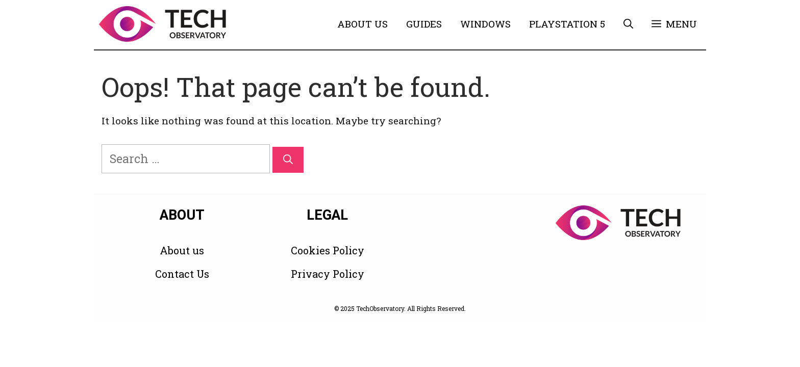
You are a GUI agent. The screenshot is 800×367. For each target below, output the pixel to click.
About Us (362, 23)
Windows (485, 23)
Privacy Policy (327, 273)
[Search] (288, 160)
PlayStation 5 (567, 23)
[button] (628, 24)
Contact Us (182, 273)
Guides (424, 23)
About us (182, 250)
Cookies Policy (327, 250)
